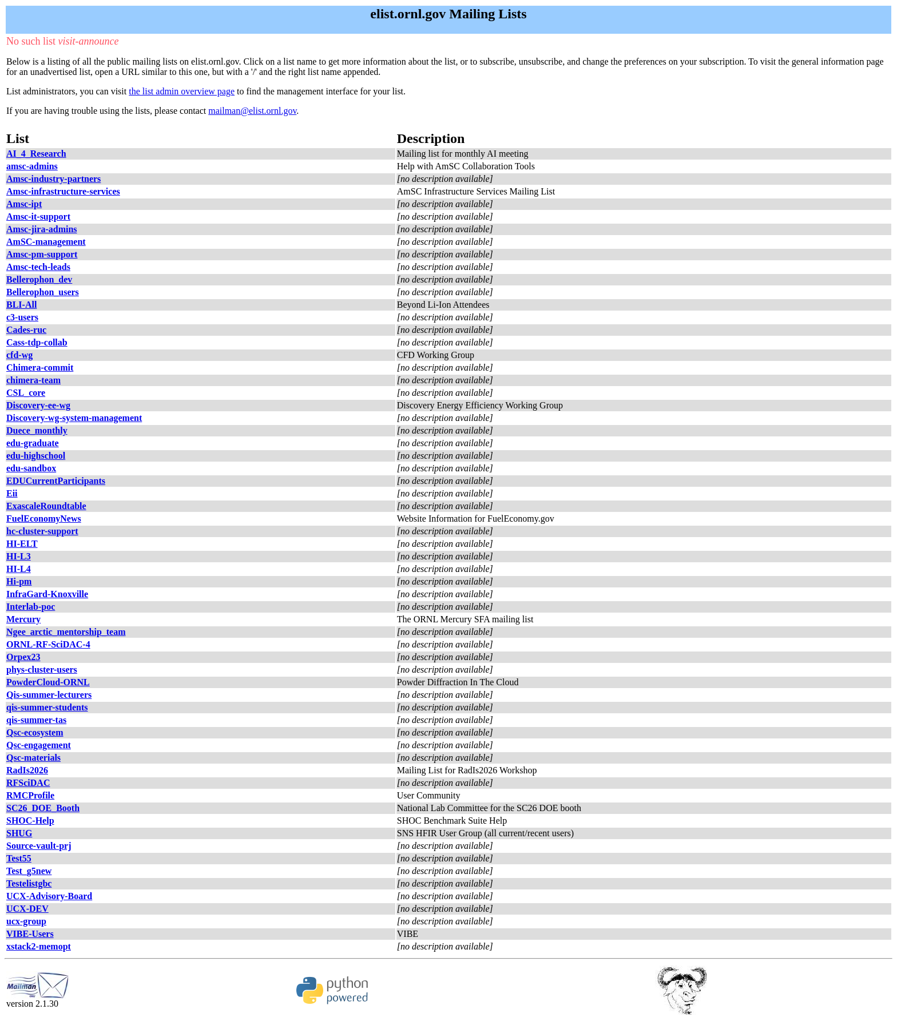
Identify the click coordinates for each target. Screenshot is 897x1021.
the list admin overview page (182, 91)
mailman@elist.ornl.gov (252, 111)
